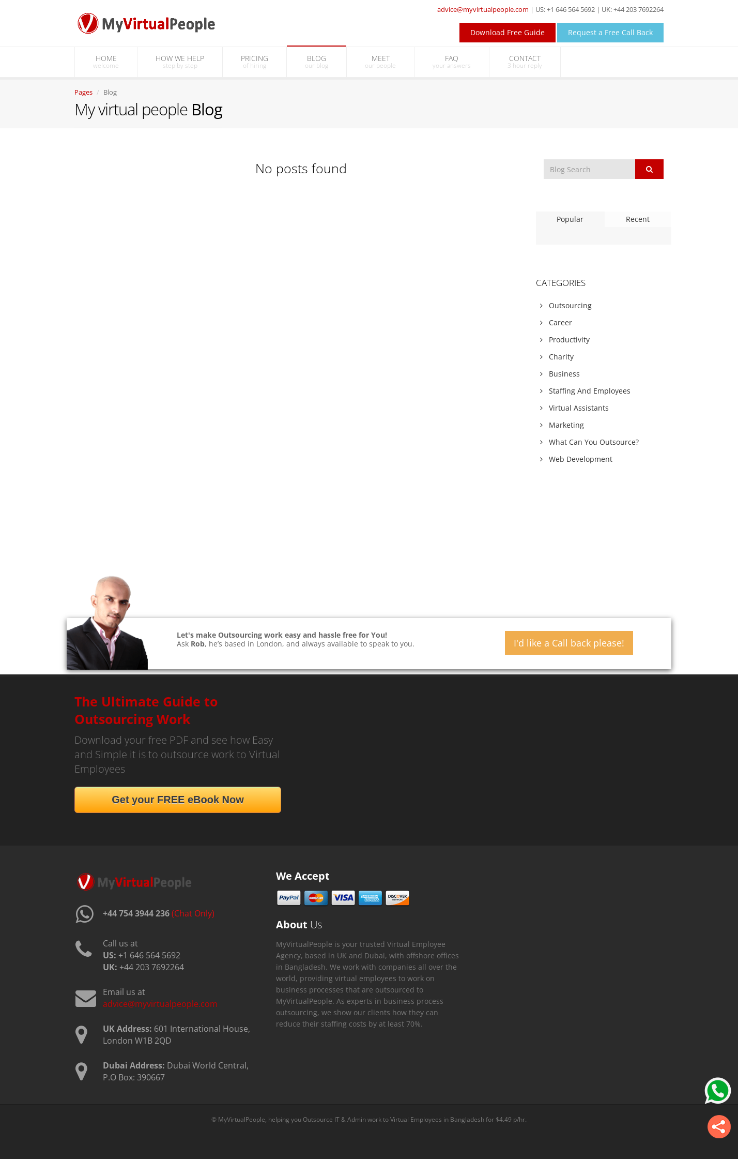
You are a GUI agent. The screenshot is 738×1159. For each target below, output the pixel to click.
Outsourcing (566, 305)
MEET (380, 61)
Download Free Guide (507, 32)
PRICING (254, 61)
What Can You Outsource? (589, 442)
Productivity (565, 339)
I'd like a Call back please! (569, 643)
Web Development (576, 459)
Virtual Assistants (574, 408)
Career (556, 322)
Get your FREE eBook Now (178, 799)
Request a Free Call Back (610, 32)
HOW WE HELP (180, 61)
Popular (570, 219)
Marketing (562, 425)
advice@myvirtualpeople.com (483, 9)
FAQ (452, 61)
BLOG (316, 61)
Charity (557, 357)
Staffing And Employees (585, 391)
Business (560, 374)
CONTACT (525, 61)
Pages (83, 92)
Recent (638, 219)
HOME (106, 61)
